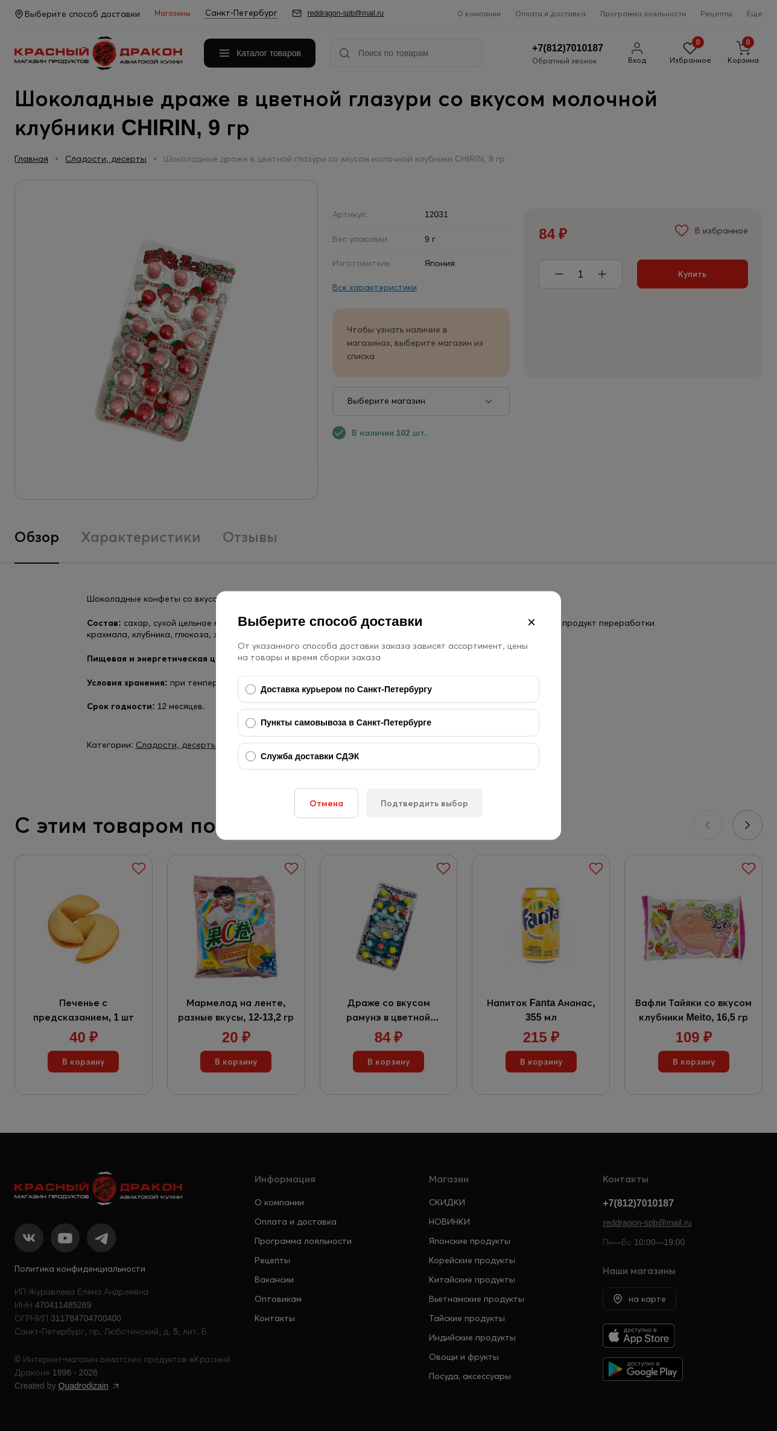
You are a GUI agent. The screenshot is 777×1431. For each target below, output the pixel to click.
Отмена (326, 803)
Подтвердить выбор (424, 803)
